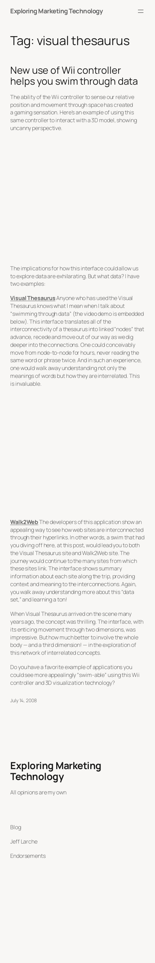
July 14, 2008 (23, 700)
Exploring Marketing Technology (56, 10)
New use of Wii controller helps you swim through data (74, 76)
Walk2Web (24, 522)
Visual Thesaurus (32, 298)
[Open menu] (141, 11)
